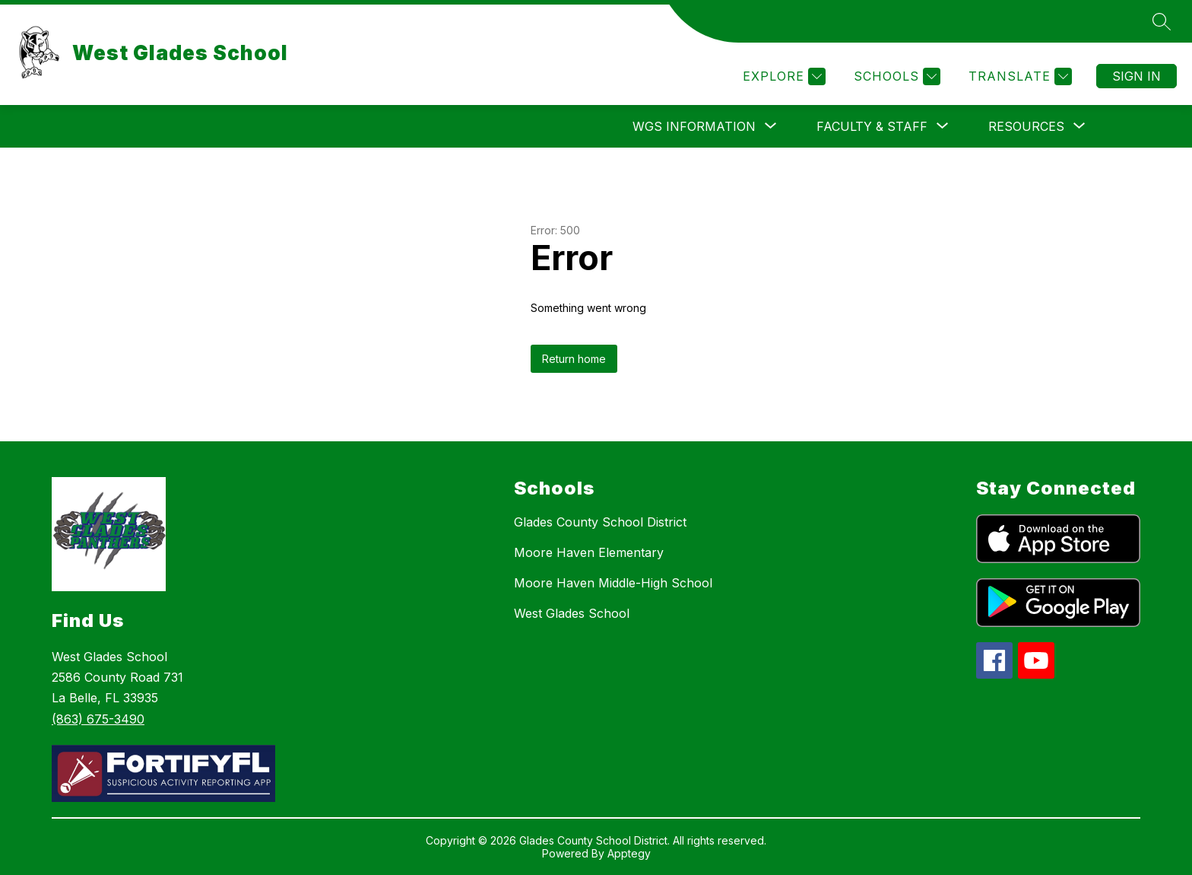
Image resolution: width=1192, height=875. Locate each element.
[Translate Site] (1018, 76)
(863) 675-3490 (98, 719)
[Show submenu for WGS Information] (694, 126)
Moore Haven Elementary (589, 552)
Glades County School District (600, 522)
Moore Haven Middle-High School (613, 582)
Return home (574, 358)
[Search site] (1161, 21)
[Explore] (782, 76)
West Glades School (571, 613)
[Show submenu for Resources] (1026, 126)
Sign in (1136, 76)
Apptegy (629, 853)
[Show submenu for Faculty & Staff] (871, 126)
